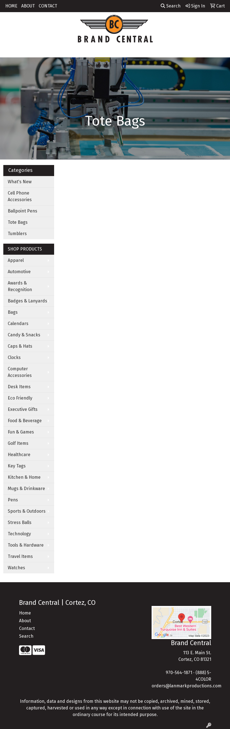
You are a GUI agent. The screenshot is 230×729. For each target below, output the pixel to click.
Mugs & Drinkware (26, 488)
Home (25, 613)
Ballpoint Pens (22, 211)
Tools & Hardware (26, 545)
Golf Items (18, 443)
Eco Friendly (20, 398)
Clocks (14, 357)
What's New (19, 181)
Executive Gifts (23, 409)
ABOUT (28, 6)
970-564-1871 (179, 672)
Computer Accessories (20, 372)
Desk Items (19, 386)
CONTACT (48, 6)
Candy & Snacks (24, 334)
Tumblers (17, 233)
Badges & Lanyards (27, 301)
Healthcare (19, 454)
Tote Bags (18, 222)
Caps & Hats (20, 346)
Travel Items (20, 556)
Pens (13, 499)
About (25, 620)
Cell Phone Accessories (20, 196)
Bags (13, 312)
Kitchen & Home (24, 477)
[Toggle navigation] (8, 51)
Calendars (18, 323)
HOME (11, 6)
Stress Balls (19, 522)
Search (171, 6)
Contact (27, 628)
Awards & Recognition (20, 286)
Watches (16, 567)
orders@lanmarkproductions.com (186, 685)
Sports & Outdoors (27, 511)
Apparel (16, 260)
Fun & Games (21, 432)
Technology (19, 533)
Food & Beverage (25, 420)
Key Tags (17, 466)
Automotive (19, 271)
